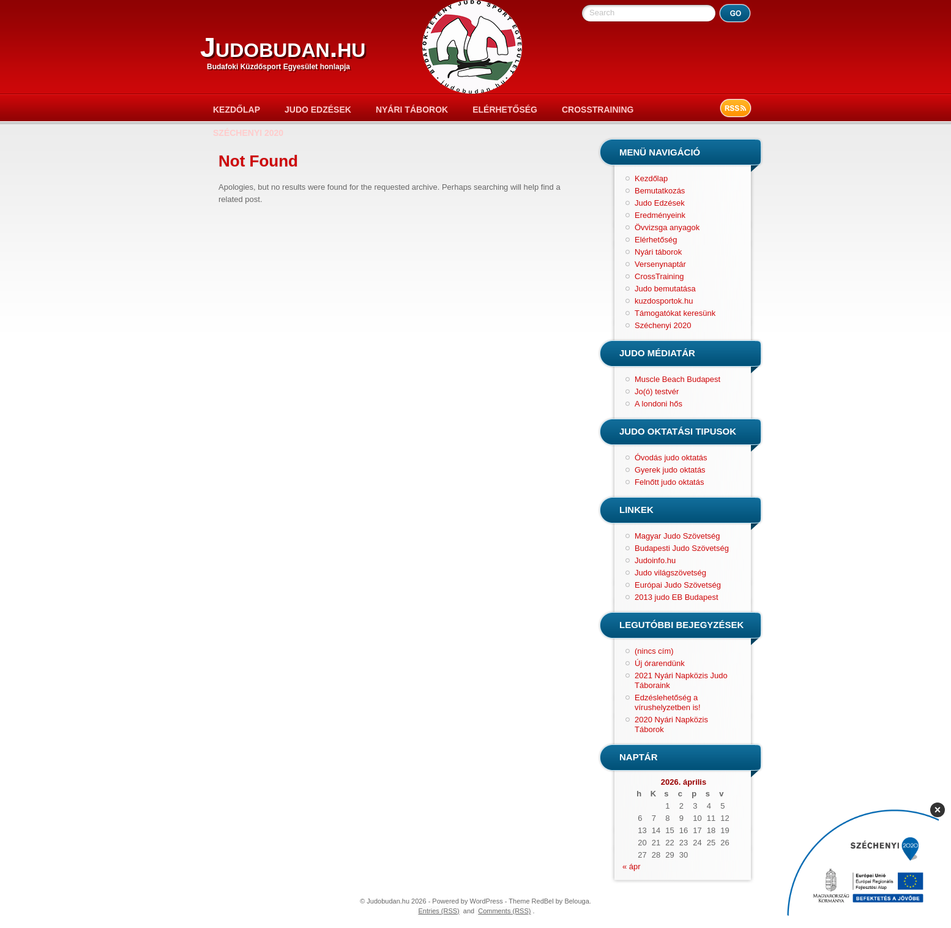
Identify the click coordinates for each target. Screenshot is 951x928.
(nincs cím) (654, 651)
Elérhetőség (504, 109)
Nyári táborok (412, 109)
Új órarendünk (660, 663)
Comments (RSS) (504, 911)
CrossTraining (597, 109)
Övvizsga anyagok (667, 227)
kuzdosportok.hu (664, 300)
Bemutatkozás (660, 190)
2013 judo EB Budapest (676, 597)
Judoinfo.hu (655, 560)
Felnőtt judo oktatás (669, 482)
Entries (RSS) (439, 911)
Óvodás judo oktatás (671, 457)
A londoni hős (658, 403)
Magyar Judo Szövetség (677, 536)
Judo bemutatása (665, 288)
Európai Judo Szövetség (678, 584)
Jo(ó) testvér (657, 391)
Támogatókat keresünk (675, 313)
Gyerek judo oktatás (670, 469)
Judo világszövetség (670, 572)
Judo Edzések (318, 109)
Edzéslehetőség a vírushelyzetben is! (668, 702)
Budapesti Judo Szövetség (682, 548)
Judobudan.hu (282, 47)
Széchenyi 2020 (248, 133)
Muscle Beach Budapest (677, 379)
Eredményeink (660, 215)
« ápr (631, 866)
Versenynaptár (660, 264)
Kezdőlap (236, 109)
